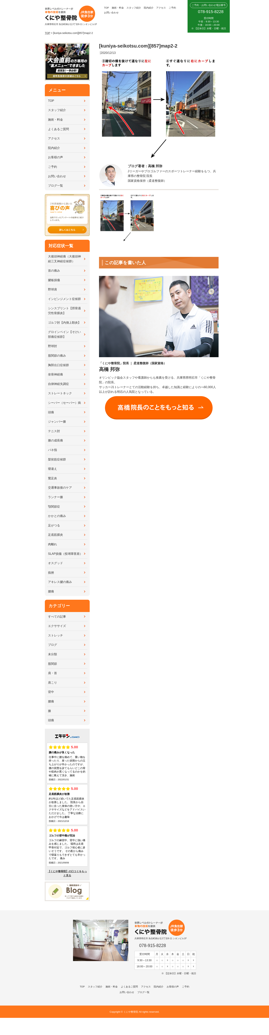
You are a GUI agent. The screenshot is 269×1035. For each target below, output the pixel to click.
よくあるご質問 (58, 129)
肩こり (52, 682)
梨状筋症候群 (57, 459)
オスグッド (55, 563)
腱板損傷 (54, 280)
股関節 (52, 663)
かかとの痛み (57, 516)
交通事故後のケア (60, 487)
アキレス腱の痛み (60, 581)
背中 (51, 691)
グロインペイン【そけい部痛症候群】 (64, 334)
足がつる (54, 525)
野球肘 (52, 346)
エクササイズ (57, 625)
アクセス (161, 7)
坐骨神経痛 (55, 374)
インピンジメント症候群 (64, 299)
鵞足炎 (52, 478)
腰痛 (51, 591)
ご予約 (172, 7)
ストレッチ (55, 635)
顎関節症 (54, 506)
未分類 (52, 654)
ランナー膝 (55, 497)
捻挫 (51, 572)
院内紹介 (149, 7)
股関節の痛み (57, 355)
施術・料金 (118, 7)
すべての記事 (57, 616)
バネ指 (52, 450)
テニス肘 (54, 431)
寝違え (52, 468)
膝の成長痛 (55, 440)
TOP (106, 7)
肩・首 (52, 673)
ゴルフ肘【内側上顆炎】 (64, 322)
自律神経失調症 (58, 384)
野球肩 (52, 289)
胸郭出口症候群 (58, 365)
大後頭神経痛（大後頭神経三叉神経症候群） (64, 259)
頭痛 (51, 412)
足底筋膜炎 (55, 534)
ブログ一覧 (55, 185)
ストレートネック (60, 393)
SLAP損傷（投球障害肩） (65, 553)
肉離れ (52, 544)
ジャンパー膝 (57, 421)
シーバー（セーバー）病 (64, 402)
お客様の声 (55, 157)
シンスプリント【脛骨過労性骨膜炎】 (64, 311)
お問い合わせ (111, 12)
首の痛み (54, 270)
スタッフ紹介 (133, 7)
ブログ (52, 644)
